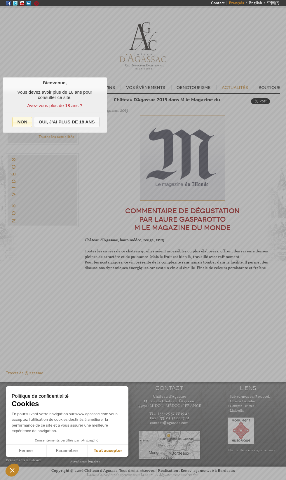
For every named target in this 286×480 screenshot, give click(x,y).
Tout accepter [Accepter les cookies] (108, 450)
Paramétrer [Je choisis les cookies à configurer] (67, 450)
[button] (22, 122)
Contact (218, 3)
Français (236, 3)
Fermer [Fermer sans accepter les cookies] (26, 450)
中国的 (273, 3)
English (255, 3)
